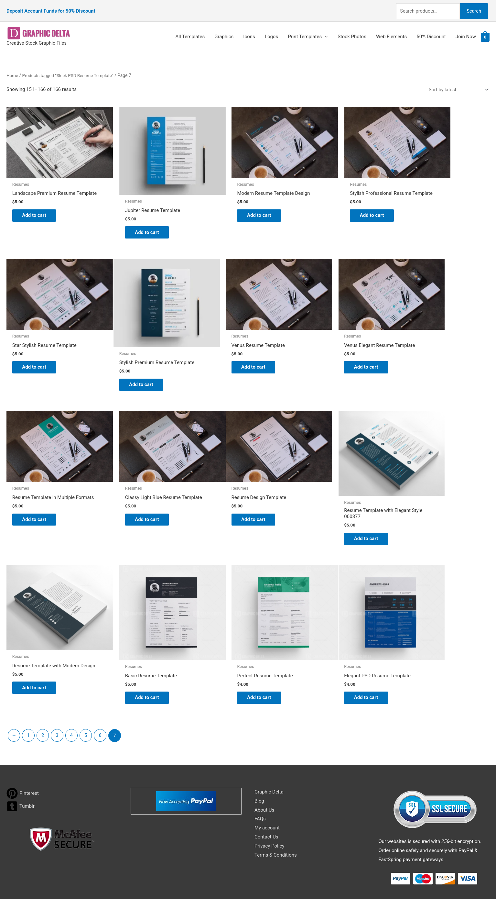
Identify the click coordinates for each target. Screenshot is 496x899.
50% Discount (431, 31)
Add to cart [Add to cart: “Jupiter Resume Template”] (135, 215)
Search (472, 8)
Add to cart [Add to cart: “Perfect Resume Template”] (429, 502)
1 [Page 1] (28, 687)
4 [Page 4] (73, 687)
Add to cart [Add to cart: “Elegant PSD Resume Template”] (37, 649)
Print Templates (305, 31)
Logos (271, 31)
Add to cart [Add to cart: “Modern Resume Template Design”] (233, 201)
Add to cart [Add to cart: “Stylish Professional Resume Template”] (331, 205)
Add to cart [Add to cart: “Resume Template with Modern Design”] (233, 499)
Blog (259, 753)
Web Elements (391, 31)
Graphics (223, 31)
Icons (249, 31)
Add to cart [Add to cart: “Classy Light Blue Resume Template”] (429, 341)
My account (267, 780)
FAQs (260, 771)
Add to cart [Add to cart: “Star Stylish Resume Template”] (429, 201)
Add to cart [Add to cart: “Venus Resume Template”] (135, 341)
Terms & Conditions (275, 807)
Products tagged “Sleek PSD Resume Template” (70, 69)
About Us (264, 762)
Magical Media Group (365, 881)
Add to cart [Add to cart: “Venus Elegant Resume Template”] (233, 341)
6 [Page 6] (102, 687)
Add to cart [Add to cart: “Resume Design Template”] (37, 481)
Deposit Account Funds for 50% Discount (50, 8)
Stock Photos (352, 31)
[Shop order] (456, 84)
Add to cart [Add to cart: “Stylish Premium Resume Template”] (37, 356)
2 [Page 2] (43, 687)
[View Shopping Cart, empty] (485, 32)
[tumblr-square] (20, 758)
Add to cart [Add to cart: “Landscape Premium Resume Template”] (37, 205)
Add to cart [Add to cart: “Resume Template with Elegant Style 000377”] (135, 499)
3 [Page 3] (58, 687)
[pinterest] (22, 745)
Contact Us (266, 789)
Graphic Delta (269, 744)
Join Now (466, 31)
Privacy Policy (269, 798)
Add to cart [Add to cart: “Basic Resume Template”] (331, 502)
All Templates (190, 31)
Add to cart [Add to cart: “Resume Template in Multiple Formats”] (331, 346)
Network (303, 881)
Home (12, 69)
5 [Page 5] (87, 687)
